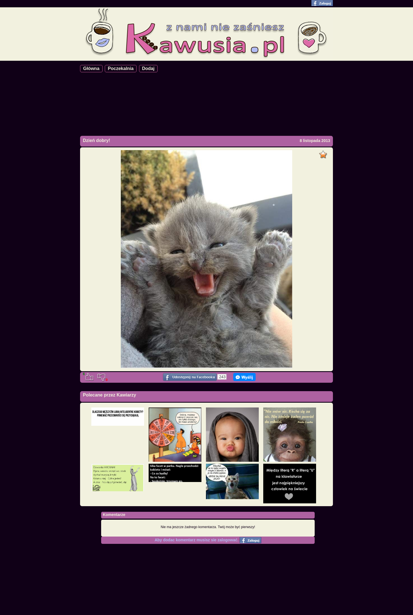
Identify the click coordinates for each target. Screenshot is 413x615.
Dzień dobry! (96, 140)
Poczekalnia (121, 68)
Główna (91, 68)
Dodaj (148, 68)
